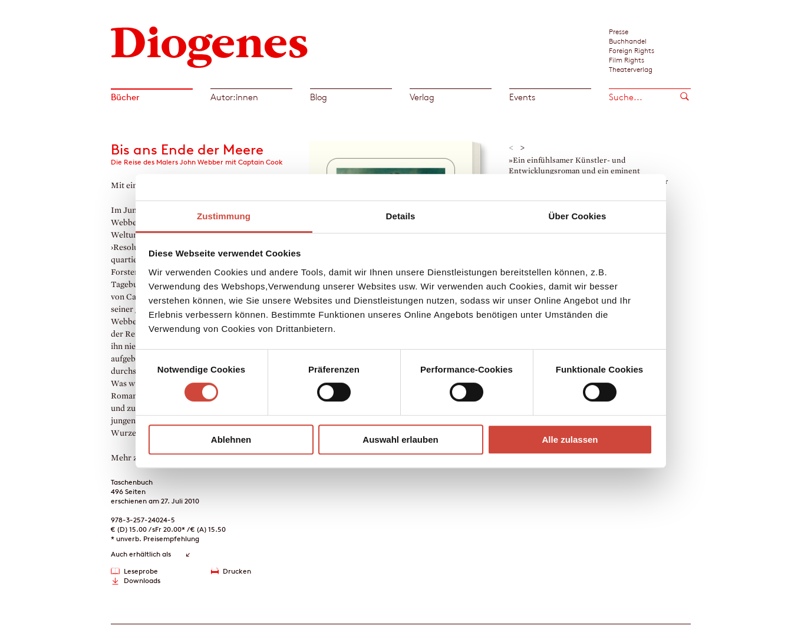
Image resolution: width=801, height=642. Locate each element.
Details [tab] (401, 216)
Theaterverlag (630, 69)
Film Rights (626, 59)
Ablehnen (231, 439)
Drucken (237, 571)
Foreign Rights (631, 50)
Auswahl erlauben (400, 439)
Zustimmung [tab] (223, 216)
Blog (318, 97)
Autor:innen (234, 97)
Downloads (142, 580)
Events (522, 97)
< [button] (511, 148)
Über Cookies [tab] (577, 216)
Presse (618, 31)
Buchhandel (628, 40)
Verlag (422, 97)
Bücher (125, 97)
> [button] (522, 148)
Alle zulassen (570, 439)
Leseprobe (141, 571)
